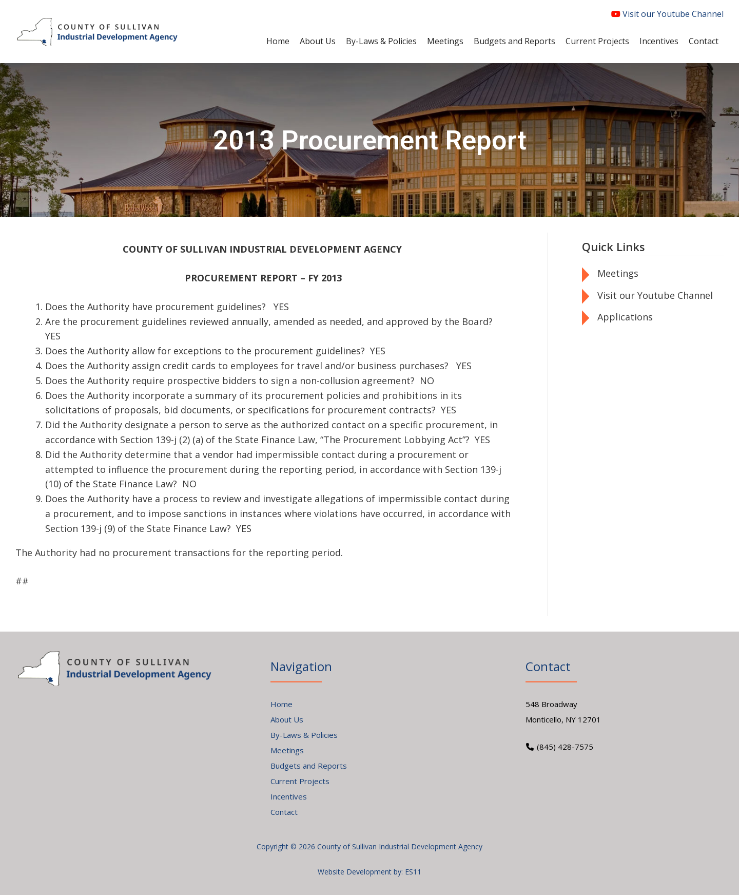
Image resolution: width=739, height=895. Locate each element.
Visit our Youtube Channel (667, 14)
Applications (625, 317)
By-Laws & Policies (304, 735)
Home (281, 704)
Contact (284, 812)
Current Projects (299, 781)
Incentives (288, 796)
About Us (286, 719)
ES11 (413, 872)
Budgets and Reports (308, 765)
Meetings (617, 273)
